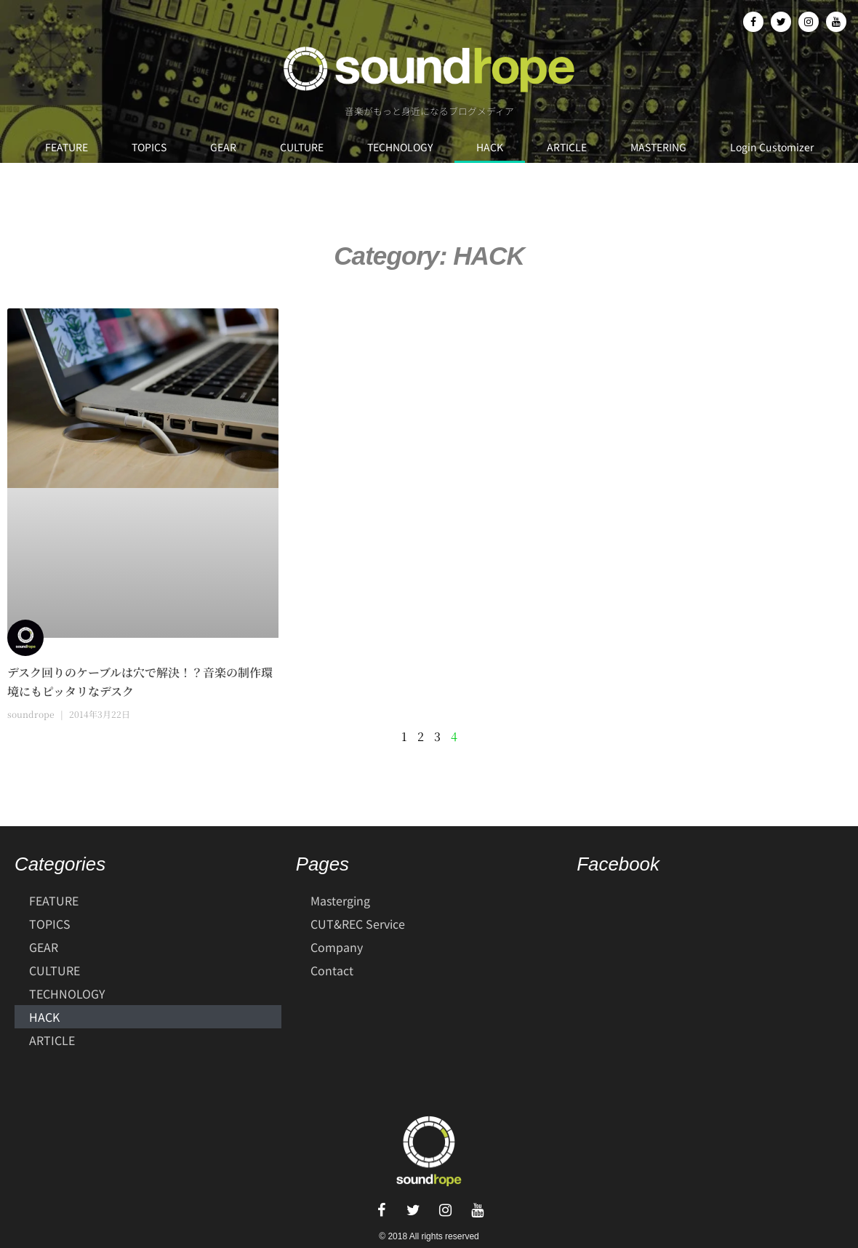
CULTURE (302, 147)
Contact (331, 970)
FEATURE (66, 147)
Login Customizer (772, 147)
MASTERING (658, 147)
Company (336, 947)
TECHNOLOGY (400, 147)
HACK (489, 147)
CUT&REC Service (357, 923)
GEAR (223, 147)
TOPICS (149, 147)
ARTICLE (567, 147)
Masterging (340, 900)
